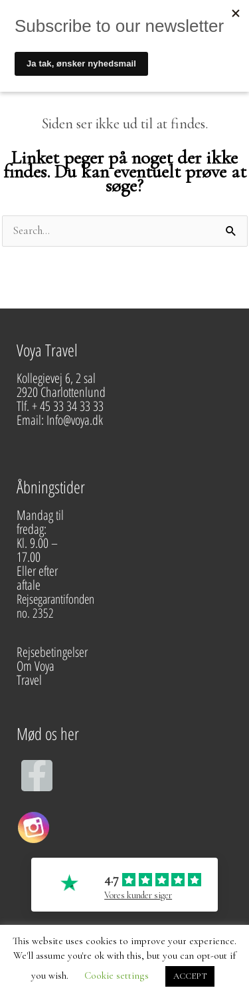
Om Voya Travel (35, 673)
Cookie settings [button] (116, 975)
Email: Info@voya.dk (61, 420)
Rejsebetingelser (52, 652)
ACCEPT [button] (190, 976)
